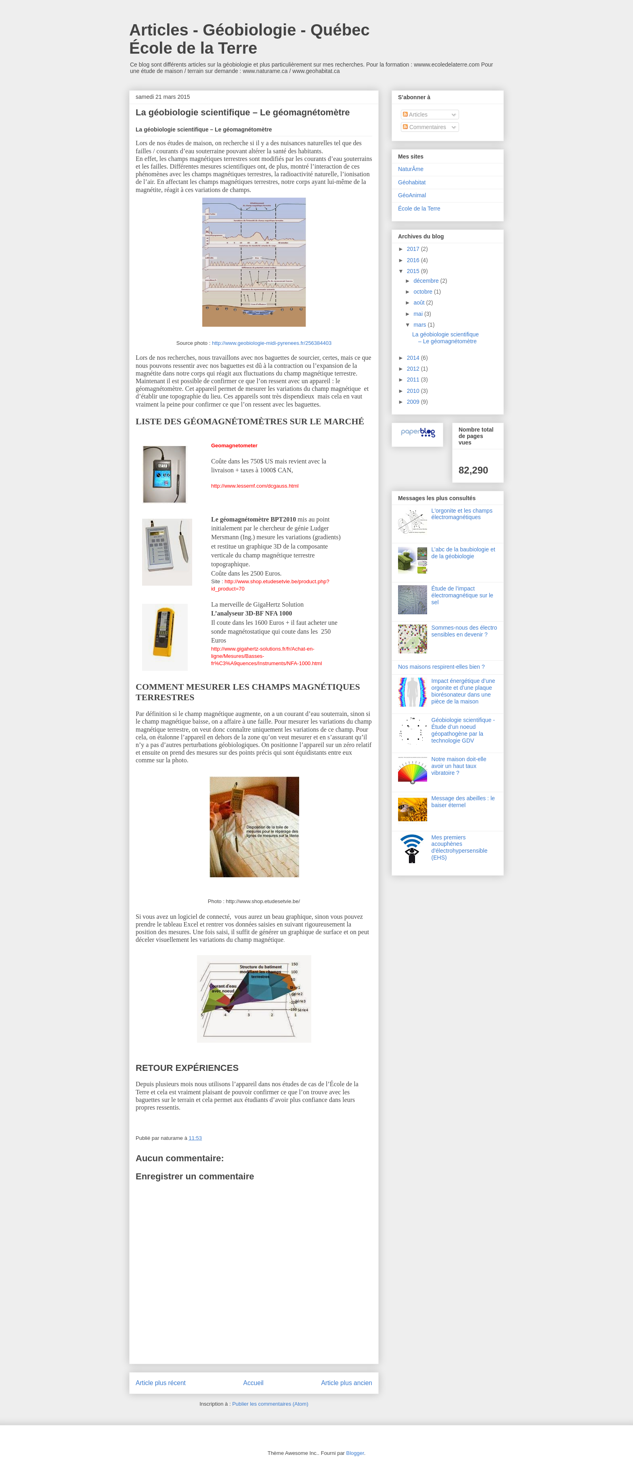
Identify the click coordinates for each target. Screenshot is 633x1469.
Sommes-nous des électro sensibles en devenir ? (464, 631)
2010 (414, 391)
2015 (414, 271)
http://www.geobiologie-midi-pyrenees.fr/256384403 (271, 343)
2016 (414, 260)
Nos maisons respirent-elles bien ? (441, 667)
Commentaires (424, 127)
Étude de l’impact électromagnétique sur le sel (462, 595)
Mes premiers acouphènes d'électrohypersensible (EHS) (460, 847)
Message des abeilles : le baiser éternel (463, 801)
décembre (426, 281)
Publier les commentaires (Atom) (270, 1404)
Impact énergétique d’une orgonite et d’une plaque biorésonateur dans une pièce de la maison (463, 691)
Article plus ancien (346, 1382)
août (419, 302)
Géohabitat (412, 182)
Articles (415, 114)
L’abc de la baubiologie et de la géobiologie (463, 552)
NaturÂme (410, 169)
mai (418, 314)
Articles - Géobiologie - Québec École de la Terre (249, 39)
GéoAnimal (412, 195)
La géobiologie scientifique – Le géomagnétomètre (445, 337)
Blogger (355, 1453)
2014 (414, 358)
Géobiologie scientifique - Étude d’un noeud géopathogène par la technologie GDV (463, 730)
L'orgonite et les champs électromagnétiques (462, 514)
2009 (414, 402)
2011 (414, 379)
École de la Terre (419, 208)
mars (420, 324)
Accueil (253, 1382)
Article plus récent (161, 1382)
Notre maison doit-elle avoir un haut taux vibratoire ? (459, 766)
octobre (423, 291)
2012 (414, 368)
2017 (414, 249)
